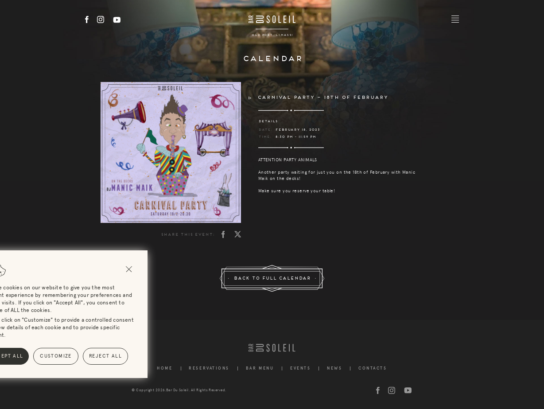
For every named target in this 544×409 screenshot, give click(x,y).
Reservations (209, 368)
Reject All (46, 356)
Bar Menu (260, 368)
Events (300, 368)
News (334, 368)
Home (164, 368)
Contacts (372, 368)
